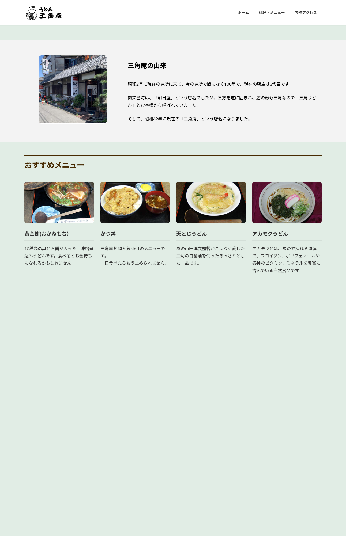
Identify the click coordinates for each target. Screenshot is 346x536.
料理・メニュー (140, 475)
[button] (163, 130)
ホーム (134, 465)
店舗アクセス (138, 484)
